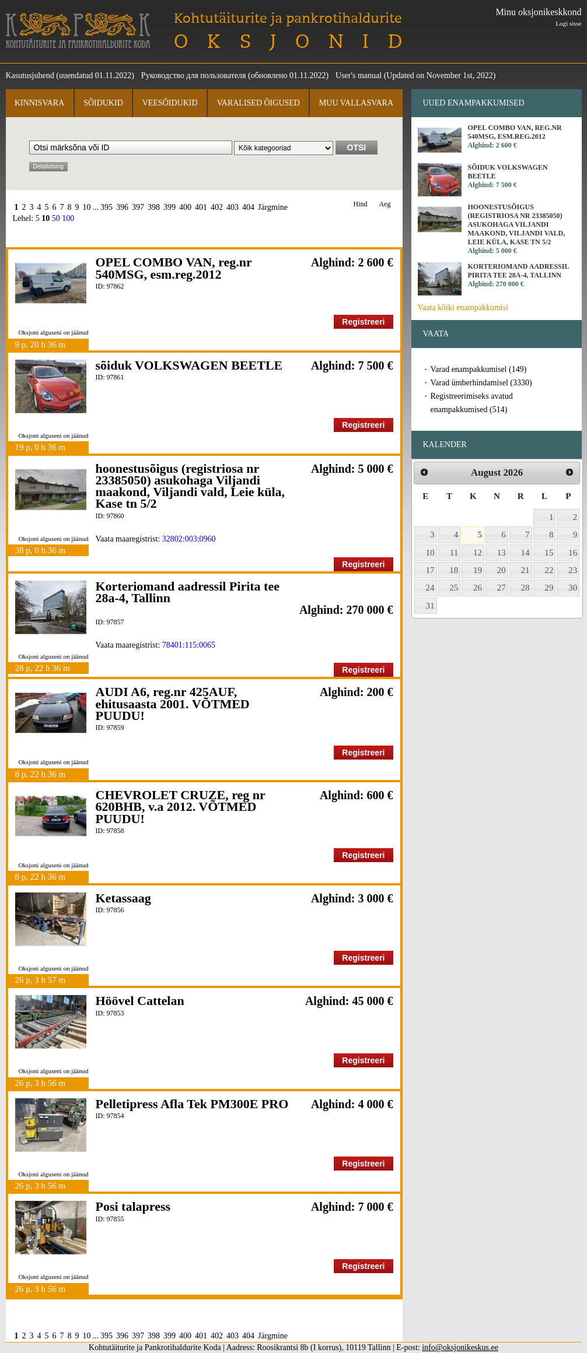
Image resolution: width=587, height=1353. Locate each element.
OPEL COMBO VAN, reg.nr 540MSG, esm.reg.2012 (174, 268)
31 (430, 605)
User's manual (359, 75)
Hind (361, 204)
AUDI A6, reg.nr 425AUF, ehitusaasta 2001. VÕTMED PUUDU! (173, 703)
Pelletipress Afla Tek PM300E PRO (192, 1104)
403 (232, 207)
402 (217, 207)
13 (501, 552)
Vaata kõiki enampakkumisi (463, 307)
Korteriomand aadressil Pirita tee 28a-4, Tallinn (187, 592)
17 (430, 570)
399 (169, 207)
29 (548, 587)
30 (572, 587)
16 (572, 552)
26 (477, 587)
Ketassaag (123, 898)
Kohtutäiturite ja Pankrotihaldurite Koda (78, 30)
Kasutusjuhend (30, 75)
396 (122, 207)
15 (548, 552)
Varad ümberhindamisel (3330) (481, 382)
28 (525, 587)
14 (525, 552)
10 (87, 207)
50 (56, 218)
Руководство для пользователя (193, 75)
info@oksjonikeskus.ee (460, 1347)
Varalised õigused (257, 103)
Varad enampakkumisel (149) (479, 369)
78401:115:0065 (188, 645)
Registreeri (363, 321)
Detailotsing (48, 166)
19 (477, 570)
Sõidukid (103, 103)
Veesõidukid (170, 103)
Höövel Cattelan (140, 1000)
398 (154, 207)
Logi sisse (568, 23)
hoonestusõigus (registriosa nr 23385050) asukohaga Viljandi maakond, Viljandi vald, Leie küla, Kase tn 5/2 (190, 486)
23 (572, 570)
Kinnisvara (39, 103)
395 (106, 207)
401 (201, 207)
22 (548, 570)
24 (430, 587)
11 (454, 552)
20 (501, 570)
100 (68, 218)
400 (185, 207)
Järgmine (273, 207)
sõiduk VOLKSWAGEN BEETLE (189, 365)
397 (138, 207)
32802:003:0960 (189, 539)
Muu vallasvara (356, 103)
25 (453, 587)
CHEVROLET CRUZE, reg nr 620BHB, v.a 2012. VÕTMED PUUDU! (180, 807)
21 (525, 570)
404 (248, 207)
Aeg (385, 204)
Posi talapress (133, 1206)
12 (477, 552)
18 (453, 570)
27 (501, 587)
